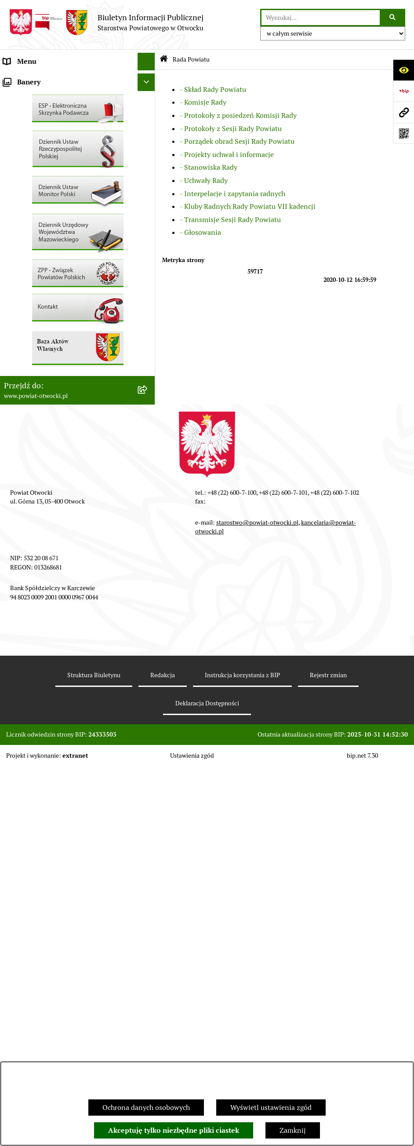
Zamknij (293, 1130)
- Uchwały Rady (204, 180)
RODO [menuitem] (13, 184)
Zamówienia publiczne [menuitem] (39, 325)
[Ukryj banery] (146, 462)
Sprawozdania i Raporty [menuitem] (41, 254)
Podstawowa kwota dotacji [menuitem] (45, 342)
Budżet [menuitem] (14, 395)
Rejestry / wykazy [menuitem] (31, 272)
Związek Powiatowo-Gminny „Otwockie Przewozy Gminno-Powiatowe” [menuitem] (66, 418)
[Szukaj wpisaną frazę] (393, 17)
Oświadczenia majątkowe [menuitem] (43, 378)
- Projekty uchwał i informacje (227, 154)
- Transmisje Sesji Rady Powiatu (230, 219)
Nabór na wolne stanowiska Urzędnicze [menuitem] (65, 290)
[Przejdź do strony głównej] (106, 22)
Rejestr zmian (328, 1055)
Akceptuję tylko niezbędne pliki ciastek (173, 1130)
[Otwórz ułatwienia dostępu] (403, 69)
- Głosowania (200, 232)
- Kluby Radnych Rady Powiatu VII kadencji (248, 206)
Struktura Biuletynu (93, 1055)
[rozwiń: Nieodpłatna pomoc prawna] (148, 167)
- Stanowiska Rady (208, 167)
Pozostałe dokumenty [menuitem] (38, 219)
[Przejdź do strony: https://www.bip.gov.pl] (403, 91)
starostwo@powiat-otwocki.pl (257, 902)
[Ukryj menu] (146, 61)
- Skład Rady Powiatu (213, 89)
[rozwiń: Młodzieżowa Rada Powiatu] (148, 114)
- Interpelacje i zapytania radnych (232, 193)
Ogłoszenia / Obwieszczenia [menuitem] (48, 237)
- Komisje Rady (203, 102)
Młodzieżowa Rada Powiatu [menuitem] (47, 114)
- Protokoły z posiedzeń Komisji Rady (238, 115)
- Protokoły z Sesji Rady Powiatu (231, 128)
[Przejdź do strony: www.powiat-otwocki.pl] (403, 112)
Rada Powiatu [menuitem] (25, 79)
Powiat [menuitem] (14, 149)
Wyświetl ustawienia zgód (271, 1107)
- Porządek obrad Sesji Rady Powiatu (237, 141)
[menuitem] (77, 360)
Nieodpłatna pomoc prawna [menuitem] (47, 167)
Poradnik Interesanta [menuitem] (37, 131)
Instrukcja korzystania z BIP (242, 1055)
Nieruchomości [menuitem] (27, 307)
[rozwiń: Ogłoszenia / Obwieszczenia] (148, 238)
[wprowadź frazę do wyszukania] (320, 17)
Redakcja (162, 1055)
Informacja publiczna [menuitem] (37, 202)
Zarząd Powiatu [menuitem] (28, 96)
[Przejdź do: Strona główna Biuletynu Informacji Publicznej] (164, 59)
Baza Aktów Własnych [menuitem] (38, 441)
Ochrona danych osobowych (146, 1107)
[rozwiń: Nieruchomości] (148, 308)
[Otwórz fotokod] (403, 133)
